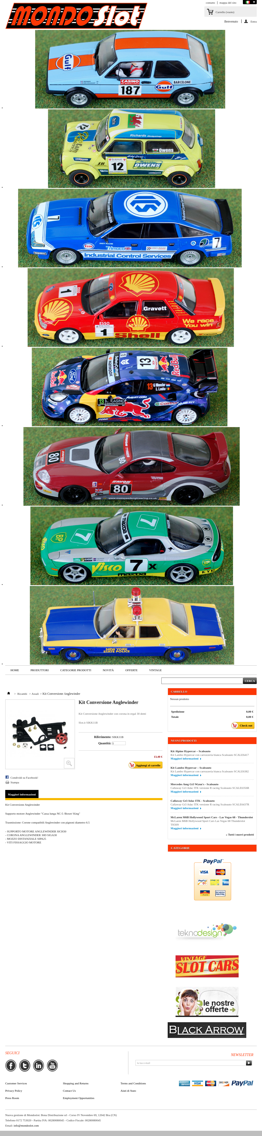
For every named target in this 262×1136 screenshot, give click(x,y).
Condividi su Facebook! (24, 777)
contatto (210, 2)
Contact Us (69, 1090)
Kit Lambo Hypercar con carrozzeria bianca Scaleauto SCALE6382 (210, 771)
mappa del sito (228, 2)
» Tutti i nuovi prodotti (240, 834)
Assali (35, 693)
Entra (253, 21)
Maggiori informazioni (22, 794)
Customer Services (16, 1083)
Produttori (39, 670)
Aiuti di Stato (128, 1090)
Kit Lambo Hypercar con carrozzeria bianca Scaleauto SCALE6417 (210, 754)
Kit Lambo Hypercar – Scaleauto (191, 767)
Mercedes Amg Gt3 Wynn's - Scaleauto (195, 784)
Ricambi (22, 693)
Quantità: (104, 743)
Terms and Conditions (133, 1083)
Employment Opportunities (78, 1098)
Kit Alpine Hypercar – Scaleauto (190, 751)
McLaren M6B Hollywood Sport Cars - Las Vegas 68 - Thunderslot (212, 817)
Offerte (131, 670)
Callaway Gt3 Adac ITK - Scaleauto (193, 800)
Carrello (225, 12)
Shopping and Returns (76, 1083)
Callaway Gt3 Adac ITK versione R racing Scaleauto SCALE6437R (210, 804)
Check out (243, 725)
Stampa (14, 782)
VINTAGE (155, 670)
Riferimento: (102, 737)
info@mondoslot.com (26, 1125)
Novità (108, 670)
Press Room (12, 1098)
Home (14, 670)
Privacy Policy (13, 1090)
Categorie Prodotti (75, 670)
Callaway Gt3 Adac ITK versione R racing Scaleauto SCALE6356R (210, 787)
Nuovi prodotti (183, 740)
